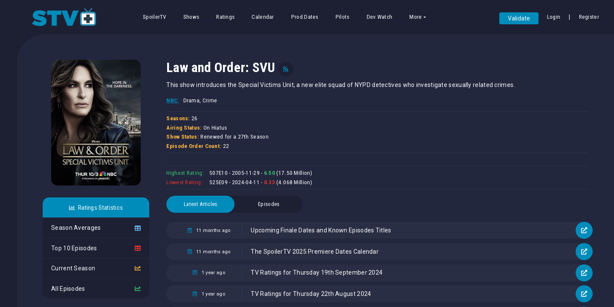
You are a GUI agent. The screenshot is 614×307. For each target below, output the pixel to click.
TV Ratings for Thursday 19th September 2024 (316, 272)
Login (554, 17)
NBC (172, 100)
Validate (519, 18)
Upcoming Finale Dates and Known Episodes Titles (321, 230)
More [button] (415, 17)
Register (589, 17)
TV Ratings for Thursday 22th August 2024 (311, 293)
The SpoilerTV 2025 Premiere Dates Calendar (315, 251)
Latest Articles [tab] (200, 204)
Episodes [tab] (268, 204)
